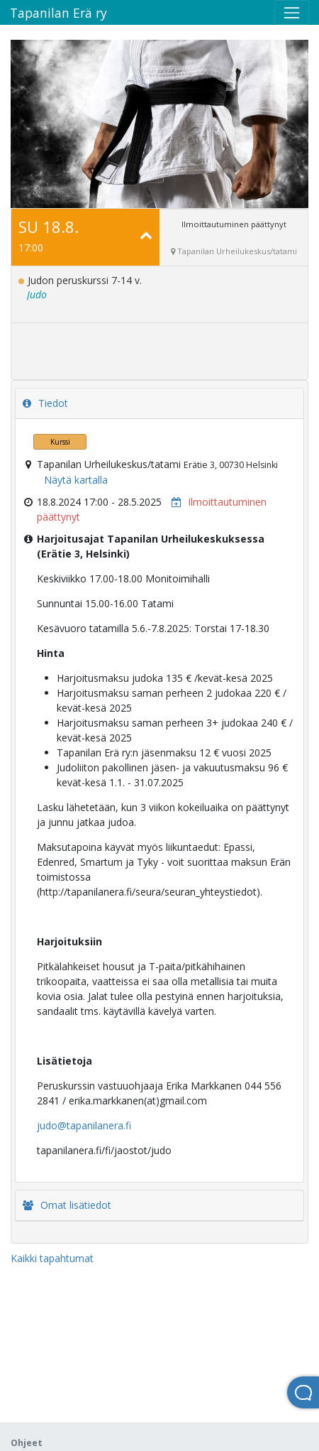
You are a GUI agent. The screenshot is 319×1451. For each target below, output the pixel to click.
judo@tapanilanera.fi (84, 1125)
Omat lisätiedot (67, 1205)
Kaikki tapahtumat (52, 1258)
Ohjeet (27, 1443)
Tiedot (45, 403)
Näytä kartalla (76, 480)
